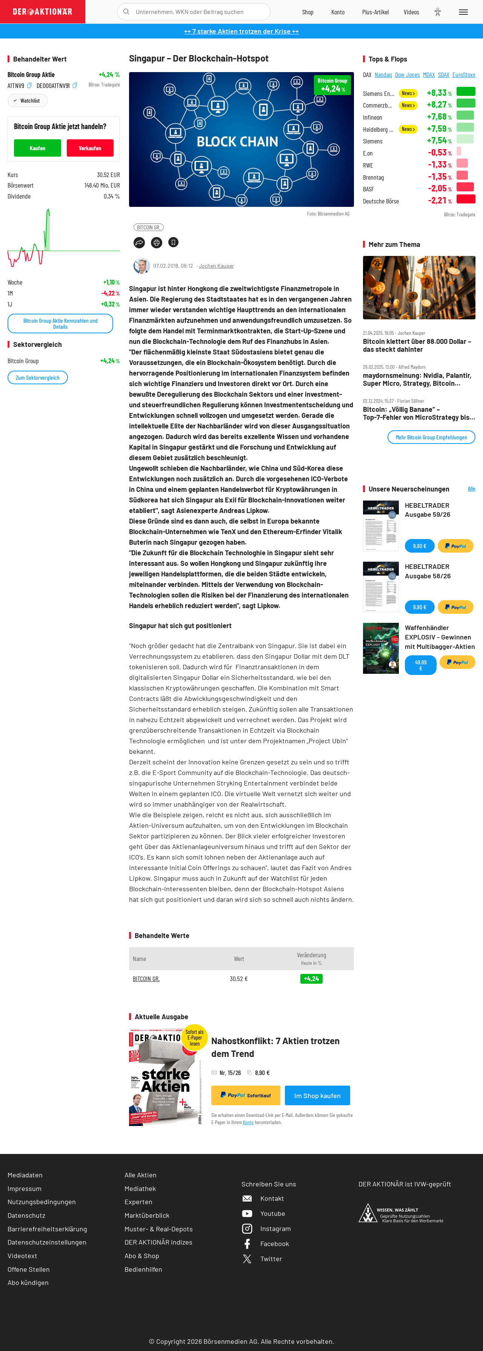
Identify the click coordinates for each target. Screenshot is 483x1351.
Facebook (265, 1243)
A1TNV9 (19, 85)
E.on (368, 153)
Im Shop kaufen (317, 1095)
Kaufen (37, 147)
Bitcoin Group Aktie (31, 75)
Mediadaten (25, 1175)
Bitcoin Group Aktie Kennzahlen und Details (60, 323)
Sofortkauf (246, 1095)
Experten (138, 1201)
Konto (248, 1122)
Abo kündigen (28, 1282)
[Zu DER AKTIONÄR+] (375, 11)
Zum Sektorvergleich (38, 377)
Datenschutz (26, 1215)
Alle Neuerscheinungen (464, 489)
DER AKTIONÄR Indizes (158, 1242)
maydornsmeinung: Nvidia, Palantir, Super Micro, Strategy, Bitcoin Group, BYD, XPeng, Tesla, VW (417, 379)
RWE (368, 165)
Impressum (25, 1188)
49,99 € (421, 665)
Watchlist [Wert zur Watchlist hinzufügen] (30, 100)
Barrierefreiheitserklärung (47, 1229)
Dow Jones (407, 74)
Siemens (373, 141)
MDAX (429, 74)
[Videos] (411, 11)
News (408, 93)
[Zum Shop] (308, 11)
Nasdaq (383, 74)
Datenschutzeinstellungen (47, 1242)
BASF (368, 189)
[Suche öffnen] (126, 11)
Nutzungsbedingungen (42, 1201)
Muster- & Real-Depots (159, 1229)
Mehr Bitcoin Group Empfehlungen (431, 437)
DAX (367, 74)
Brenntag (373, 177)
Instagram (266, 1228)
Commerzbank (378, 105)
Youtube (263, 1213)
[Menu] (462, 11)
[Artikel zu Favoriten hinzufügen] (173, 242)
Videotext (22, 1255)
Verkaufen (90, 147)
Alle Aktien (141, 1175)
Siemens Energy (378, 93)
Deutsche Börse (381, 201)
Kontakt (263, 1198)
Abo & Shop (142, 1255)
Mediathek (140, 1188)
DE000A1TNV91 (57, 85)
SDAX (443, 74)
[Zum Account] (338, 11)
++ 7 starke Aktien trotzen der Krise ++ (241, 31)
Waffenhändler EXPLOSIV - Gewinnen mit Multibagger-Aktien (440, 636)
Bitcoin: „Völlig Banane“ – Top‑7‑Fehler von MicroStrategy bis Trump (416, 413)
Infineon (372, 117)
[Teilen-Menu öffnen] (139, 242)
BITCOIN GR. (148, 227)
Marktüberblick (147, 1215)
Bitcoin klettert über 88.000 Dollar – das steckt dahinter (417, 345)
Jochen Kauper (216, 265)
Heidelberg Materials (378, 129)
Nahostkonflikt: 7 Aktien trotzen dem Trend (275, 1047)
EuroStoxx (463, 74)
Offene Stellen (29, 1269)
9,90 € (419, 545)
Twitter (262, 1258)
